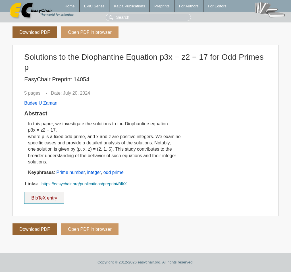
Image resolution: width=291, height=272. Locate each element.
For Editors (217, 6)
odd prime (113, 172)
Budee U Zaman (40, 103)
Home (70, 6)
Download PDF (34, 32)
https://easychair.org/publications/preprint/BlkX (84, 184)
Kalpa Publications (129, 6)
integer (94, 172)
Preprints (161, 6)
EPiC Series (94, 6)
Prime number (70, 172)
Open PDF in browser (90, 32)
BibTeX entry (44, 196)
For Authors (189, 6)
